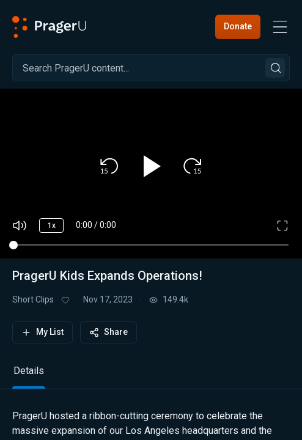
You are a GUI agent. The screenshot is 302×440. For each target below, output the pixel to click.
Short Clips (33, 299)
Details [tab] (28, 370)
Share (108, 332)
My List (42, 332)
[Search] (151, 67)
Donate (238, 26)
